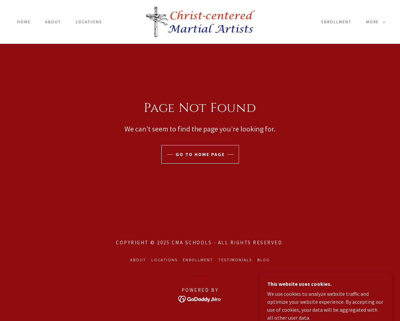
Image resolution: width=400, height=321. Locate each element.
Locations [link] (89, 21)
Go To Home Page (200, 154)
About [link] (53, 21)
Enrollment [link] (336, 21)
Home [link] (24, 21)
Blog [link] (263, 259)
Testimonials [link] (235, 259)
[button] (374, 22)
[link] (200, 21)
